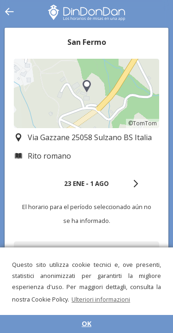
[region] (86, 93)
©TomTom (142, 123)
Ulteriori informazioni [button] (101, 299)
